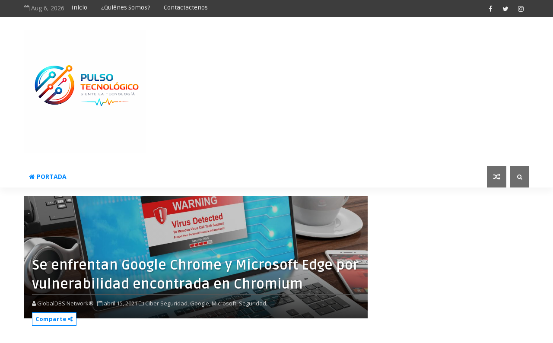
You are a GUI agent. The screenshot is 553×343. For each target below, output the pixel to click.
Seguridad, (253, 303)
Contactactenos (186, 7)
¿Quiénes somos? (125, 7)
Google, (200, 303)
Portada (48, 176)
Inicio (79, 7)
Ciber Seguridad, (167, 303)
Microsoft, (225, 303)
